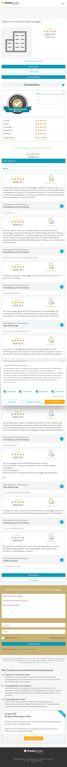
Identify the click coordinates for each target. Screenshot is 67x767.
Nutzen (6, 124)
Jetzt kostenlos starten (33, 738)
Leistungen (7, 127)
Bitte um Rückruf (11, 638)
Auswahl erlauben (33, 402)
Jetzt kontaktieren (33, 77)
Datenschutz (42, 759)
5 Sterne (37, 93)
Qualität (6, 120)
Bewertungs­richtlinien (19, 759)
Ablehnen (12, 402)
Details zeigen (56, 396)
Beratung (6, 133)
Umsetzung (7, 130)
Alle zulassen (54, 402)
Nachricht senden (33, 644)
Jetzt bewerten (33, 67)
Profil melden (45, 662)
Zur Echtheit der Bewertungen (33, 61)
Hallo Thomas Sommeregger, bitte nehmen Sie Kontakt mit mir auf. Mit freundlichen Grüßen (33, 606)
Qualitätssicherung (32, 759)
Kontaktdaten (44, 84)
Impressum (7, 387)
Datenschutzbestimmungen (22, 387)
